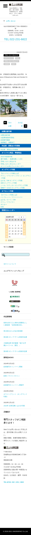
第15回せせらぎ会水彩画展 (13, 331)
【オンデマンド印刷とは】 (10, 173)
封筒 (2, 207)
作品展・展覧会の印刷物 (9, 149)
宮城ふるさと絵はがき (11, 55)
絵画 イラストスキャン (12, 376)
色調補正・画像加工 (8, 142)
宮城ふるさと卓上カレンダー (11, 164)
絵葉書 (7, 64)
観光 (13, 64)
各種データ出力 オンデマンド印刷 (13, 188)
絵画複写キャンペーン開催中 (14, 385)
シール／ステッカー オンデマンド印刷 (14, 185)
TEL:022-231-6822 (15, 39)
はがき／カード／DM (8, 200)
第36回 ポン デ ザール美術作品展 (15, 337)
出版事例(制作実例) (7, 137)
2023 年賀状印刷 (6, 156)
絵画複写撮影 (5, 140)
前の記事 (9, 124)
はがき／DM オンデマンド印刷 (11, 180)
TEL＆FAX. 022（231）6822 (14, 482)
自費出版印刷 (5, 135)
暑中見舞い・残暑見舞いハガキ (12, 159)
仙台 (17, 58)
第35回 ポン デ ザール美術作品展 (15, 351)
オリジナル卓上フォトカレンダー (12, 166)
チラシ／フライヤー (8, 202)
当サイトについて (10, 264)
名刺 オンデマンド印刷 (9, 183)
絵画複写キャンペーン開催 (13, 367)
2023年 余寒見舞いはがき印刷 (14, 406)
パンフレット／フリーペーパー (12, 197)
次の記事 (20, 124)
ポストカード (9, 58)
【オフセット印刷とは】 (9, 195)
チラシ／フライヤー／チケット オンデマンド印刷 (16, 177)
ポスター (4, 204)
